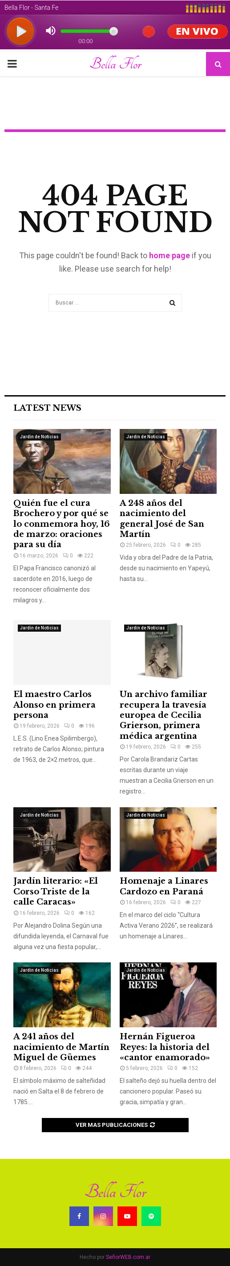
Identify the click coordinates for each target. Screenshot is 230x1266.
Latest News (47, 408)
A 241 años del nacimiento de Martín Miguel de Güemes (61, 1047)
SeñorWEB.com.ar (128, 1257)
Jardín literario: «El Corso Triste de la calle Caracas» (55, 891)
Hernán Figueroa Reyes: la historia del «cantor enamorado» (165, 1047)
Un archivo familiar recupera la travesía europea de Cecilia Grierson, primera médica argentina (163, 715)
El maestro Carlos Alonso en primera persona (54, 704)
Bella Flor (115, 64)
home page (169, 255)
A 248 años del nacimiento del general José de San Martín (162, 518)
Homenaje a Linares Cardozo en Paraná (164, 886)
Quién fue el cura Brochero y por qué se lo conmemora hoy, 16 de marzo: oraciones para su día (61, 524)
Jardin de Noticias (39, 436)
